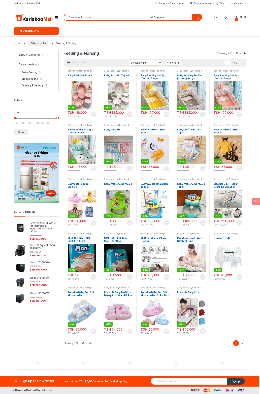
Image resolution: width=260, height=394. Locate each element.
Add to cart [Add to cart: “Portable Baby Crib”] (203, 331)
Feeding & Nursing (33, 85)
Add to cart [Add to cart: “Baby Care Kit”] (130, 168)
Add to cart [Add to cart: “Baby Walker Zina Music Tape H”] (203, 223)
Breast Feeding (30, 79)
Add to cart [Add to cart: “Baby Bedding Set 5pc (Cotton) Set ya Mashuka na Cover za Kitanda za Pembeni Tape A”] (203, 114)
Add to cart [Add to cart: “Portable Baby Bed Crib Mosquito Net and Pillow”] (130, 331)
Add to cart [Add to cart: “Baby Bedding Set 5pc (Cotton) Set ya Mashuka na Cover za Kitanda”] (166, 114)
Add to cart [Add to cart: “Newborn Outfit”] (239, 277)
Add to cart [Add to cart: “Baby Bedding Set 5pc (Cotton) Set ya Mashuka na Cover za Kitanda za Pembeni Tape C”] (93, 168)
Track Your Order (200, 3)
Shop (220, 3)
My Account (238, 3)
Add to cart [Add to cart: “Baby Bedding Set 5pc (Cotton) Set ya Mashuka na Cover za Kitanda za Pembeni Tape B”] (239, 114)
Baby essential (38, 43)
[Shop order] (146, 63)
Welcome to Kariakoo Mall (27, 3)
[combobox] (106, 17)
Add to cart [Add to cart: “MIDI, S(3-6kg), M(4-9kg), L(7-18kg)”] (93, 277)
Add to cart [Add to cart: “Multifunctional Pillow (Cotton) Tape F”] (203, 277)
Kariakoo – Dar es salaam (170, 3)
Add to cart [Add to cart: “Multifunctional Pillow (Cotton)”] (166, 277)
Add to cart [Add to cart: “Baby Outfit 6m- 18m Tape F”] (239, 168)
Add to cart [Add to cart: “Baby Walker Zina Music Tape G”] (166, 223)
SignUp (236, 381)
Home (17, 43)
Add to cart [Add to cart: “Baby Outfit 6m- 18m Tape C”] (166, 168)
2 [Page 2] (242, 343)
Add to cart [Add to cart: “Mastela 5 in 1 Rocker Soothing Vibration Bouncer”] (239, 223)
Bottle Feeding (30, 72)
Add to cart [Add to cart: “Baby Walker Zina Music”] (130, 223)
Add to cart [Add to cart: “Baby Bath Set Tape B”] (130, 114)
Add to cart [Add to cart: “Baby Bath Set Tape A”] (93, 114)
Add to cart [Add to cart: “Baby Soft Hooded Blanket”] (93, 223)
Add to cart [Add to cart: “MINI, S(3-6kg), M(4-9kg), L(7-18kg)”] (130, 277)
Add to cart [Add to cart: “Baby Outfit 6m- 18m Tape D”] (203, 168)
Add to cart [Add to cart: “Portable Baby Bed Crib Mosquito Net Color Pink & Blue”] (166, 331)
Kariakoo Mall (23, 390)
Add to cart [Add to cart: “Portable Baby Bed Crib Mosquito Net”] (93, 331)
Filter (21, 132)
